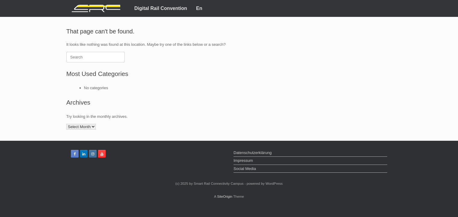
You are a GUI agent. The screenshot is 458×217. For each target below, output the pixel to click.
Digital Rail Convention (160, 8)
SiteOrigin (224, 196)
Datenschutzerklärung (252, 152)
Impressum (243, 160)
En (199, 8)
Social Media (245, 168)
